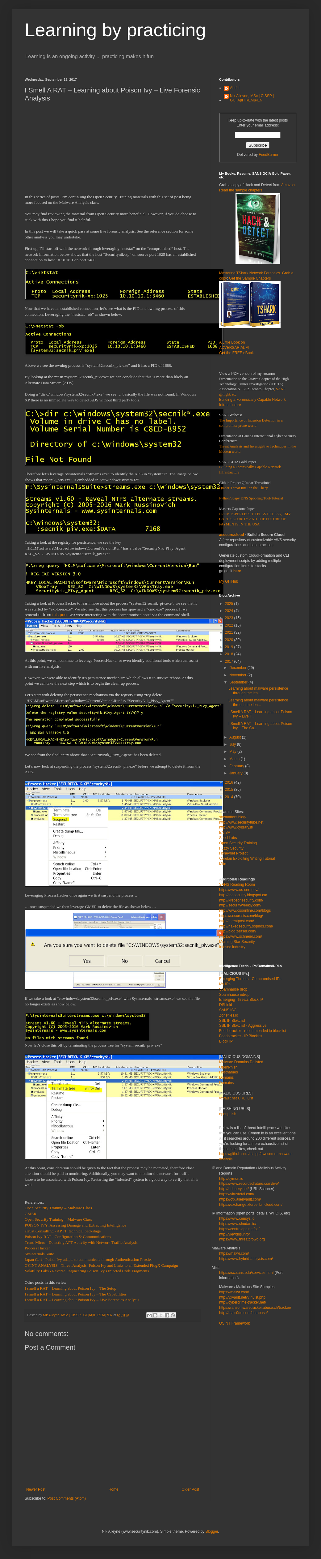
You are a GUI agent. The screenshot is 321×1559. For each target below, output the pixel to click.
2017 (229, 661)
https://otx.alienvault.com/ (240, 1199)
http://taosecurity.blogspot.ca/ (243, 895)
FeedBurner (268, 154)
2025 (229, 604)
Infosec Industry (232, 947)
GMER (30, 1213)
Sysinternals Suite (39, 1254)
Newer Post (35, 1489)
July (233, 744)
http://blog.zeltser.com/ (237, 931)
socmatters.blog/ (232, 817)
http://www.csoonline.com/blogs (245, 910)
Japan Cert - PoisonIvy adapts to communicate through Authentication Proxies (88, 1259)
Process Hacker (37, 1248)
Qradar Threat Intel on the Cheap (243, 488)
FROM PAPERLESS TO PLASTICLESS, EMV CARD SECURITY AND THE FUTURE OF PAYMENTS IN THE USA (255, 519)
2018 (229, 654)
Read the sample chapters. (241, 190)
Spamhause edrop (234, 994)
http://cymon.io (231, 1178)
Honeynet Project (233, 853)
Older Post (190, 1489)
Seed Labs (228, 838)
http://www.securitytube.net (241, 822)
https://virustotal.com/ (236, 1194)
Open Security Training (238, 843)
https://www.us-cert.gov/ (238, 890)
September (238, 682)
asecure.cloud (231, 535)
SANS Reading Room (237, 884)
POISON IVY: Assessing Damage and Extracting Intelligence (75, 1225)
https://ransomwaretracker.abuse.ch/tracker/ (255, 1307)
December (238, 668)
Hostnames (228, 1072)
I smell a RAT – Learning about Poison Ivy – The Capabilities (76, 1294)
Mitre (223, 864)
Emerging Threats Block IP (241, 999)
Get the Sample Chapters (250, 278)
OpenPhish (228, 1067)
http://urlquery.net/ (234, 1189)
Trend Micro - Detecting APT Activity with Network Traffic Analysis (81, 1242)
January (236, 773)
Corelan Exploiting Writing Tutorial (247, 858)
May (233, 751)
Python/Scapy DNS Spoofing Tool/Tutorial (251, 498)
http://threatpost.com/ (236, 921)
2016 (229, 782)
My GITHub (228, 581)
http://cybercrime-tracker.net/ (242, 1302)
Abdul (235, 88)
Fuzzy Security (231, 848)
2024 (229, 611)
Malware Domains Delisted (241, 1062)
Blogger (212, 1531)
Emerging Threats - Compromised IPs (250, 979)
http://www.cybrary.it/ (236, 827)
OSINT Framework (234, 1323)
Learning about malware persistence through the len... (258, 690)
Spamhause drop (233, 989)
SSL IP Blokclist (232, 1020)
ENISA (224, 832)
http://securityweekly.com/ (240, 905)
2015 (229, 789)
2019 (229, 647)
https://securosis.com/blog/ (241, 916)
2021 (229, 632)
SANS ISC (227, 1010)
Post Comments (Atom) (66, 1498)
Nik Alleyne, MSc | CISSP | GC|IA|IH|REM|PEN (252, 98)
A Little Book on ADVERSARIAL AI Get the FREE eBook (236, 347)
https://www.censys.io (237, 1218)
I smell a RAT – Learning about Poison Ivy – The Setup (70, 1288)
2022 (229, 625)
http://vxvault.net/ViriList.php (242, 1297)
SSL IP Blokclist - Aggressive (242, 1025)
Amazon (288, 185)
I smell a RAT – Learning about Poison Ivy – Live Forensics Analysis (82, 1299)
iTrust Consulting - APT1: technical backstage (63, 1231)
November (238, 675)
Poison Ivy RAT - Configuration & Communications (68, 1236)
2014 (229, 797)
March (235, 759)
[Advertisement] (113, 151)
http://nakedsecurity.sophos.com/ (246, 926)
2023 (229, 618)
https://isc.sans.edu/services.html (246, 1272)
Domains (226, 1077)
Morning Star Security (237, 942)
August (235, 737)
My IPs (225, 984)
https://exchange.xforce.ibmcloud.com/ (250, 1204)
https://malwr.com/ (234, 1292)
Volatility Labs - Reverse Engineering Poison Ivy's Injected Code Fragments (87, 1271)
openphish (227, 1114)
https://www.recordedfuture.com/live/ (249, 1183)
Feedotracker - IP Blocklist (240, 1036)
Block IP (226, 1041)
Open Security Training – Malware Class (58, 1208)
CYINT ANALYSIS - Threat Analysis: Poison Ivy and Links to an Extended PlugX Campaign (101, 1265)
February (237, 766)
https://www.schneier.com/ (240, 936)
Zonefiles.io (228, 1015)
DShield (225, 1005)
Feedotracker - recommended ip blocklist (252, 1031)
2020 (229, 640)
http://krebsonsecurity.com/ (241, 900)
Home (114, 1489)
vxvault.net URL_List (236, 1098)
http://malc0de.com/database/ (243, 1313)
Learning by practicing (115, 29)
